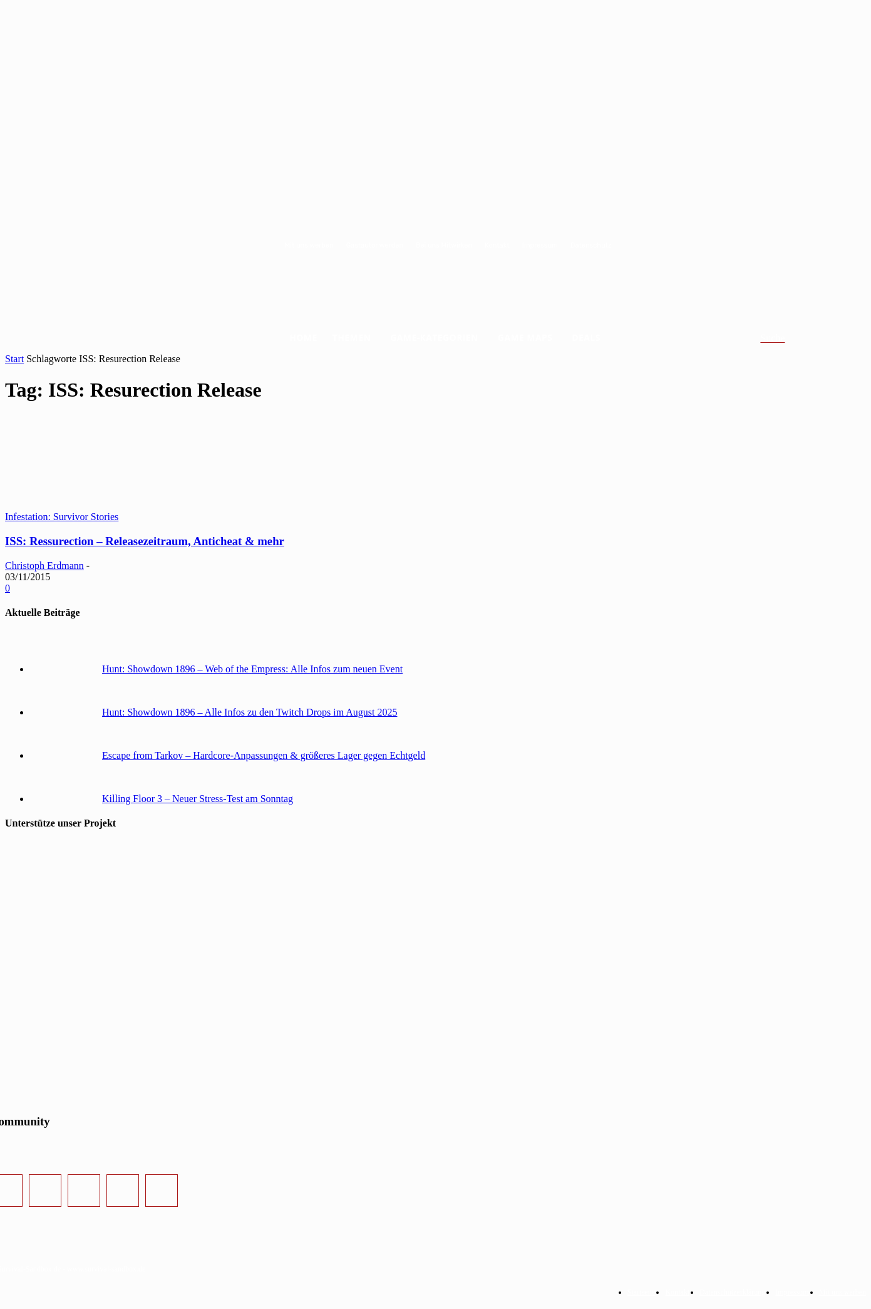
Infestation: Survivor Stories (61, 516)
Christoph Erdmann (44, 565)
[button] (787, 338)
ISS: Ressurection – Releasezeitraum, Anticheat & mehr (144, 541)
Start (14, 358)
